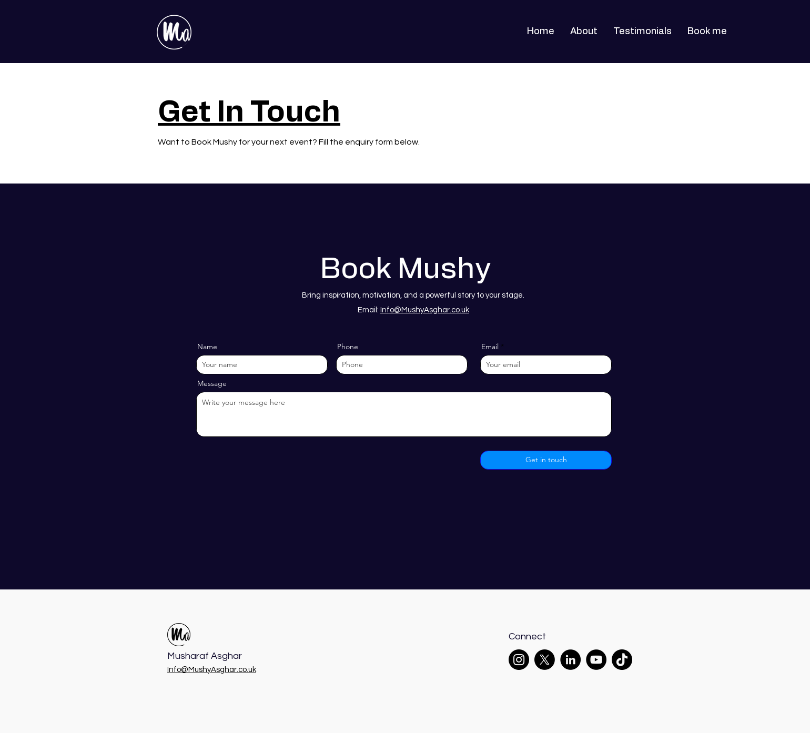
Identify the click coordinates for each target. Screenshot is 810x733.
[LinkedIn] (570, 659)
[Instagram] (519, 659)
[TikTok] (622, 659)
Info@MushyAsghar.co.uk (424, 310)
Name (207, 346)
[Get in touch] (546, 460)
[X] (544, 659)
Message (212, 383)
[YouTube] (596, 659)
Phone (347, 346)
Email (490, 346)
